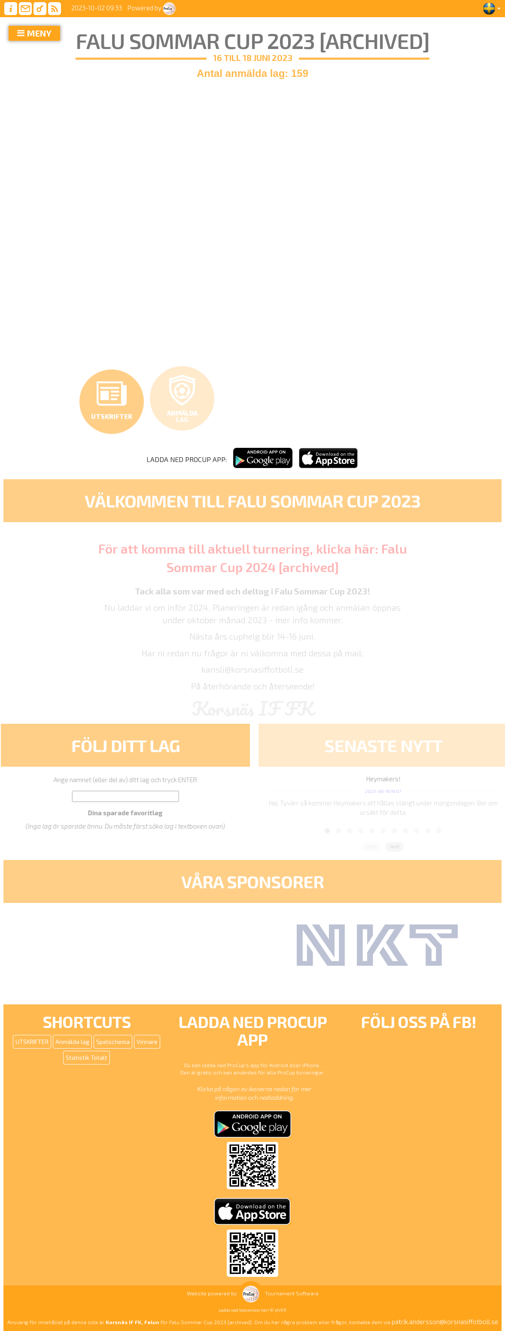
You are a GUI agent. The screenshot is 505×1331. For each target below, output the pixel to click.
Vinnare (147, 1041)
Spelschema (113, 1041)
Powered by (152, 8)
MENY (39, 33)
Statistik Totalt (86, 1057)
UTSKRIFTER (32, 1041)
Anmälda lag (72, 1041)
